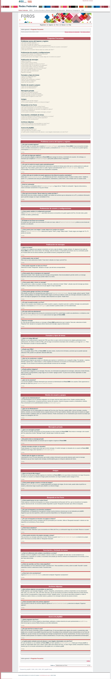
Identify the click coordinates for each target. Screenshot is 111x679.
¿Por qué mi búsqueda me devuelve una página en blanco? (37, 109)
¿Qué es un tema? (26, 61)
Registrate (43, 25)
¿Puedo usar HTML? (26, 78)
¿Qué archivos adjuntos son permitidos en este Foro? (35, 123)
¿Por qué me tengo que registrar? (30, 44)
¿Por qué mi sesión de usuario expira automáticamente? (36, 45)
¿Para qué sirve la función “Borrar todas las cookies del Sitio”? (37, 49)
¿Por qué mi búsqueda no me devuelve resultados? (35, 108)
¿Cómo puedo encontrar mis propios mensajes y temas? (36, 112)
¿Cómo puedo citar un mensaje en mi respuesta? (34, 65)
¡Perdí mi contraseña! (27, 48)
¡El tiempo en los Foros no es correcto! (31, 55)
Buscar (64, 25)
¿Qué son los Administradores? (29, 86)
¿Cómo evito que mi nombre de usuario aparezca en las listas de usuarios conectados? (44, 47)
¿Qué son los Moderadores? (28, 88)
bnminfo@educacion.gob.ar (44, 675)
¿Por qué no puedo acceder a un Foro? (31, 69)
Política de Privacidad (38, 315)
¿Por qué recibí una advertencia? (30, 71)
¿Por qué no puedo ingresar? (29, 42)
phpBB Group (83, 621)
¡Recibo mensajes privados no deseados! (32, 95)
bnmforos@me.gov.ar (35, 149)
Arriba (22, 152)
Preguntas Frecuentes (37, 29)
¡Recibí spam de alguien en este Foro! (31, 96)
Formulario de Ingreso (66, 148)
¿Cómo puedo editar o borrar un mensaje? (32, 66)
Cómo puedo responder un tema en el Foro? (33, 64)
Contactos (91, 0)
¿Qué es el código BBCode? (28, 76)
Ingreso (51, 25)
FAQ (70, 25)
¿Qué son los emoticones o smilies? (30, 79)
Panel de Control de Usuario (34, 177)
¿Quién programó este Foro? (29, 129)
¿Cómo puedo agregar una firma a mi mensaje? (34, 68)
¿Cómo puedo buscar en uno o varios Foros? (33, 106)
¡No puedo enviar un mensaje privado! (31, 93)
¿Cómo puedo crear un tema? (29, 62)
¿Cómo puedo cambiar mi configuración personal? (34, 54)
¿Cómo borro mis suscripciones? (30, 119)
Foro (57, 25)
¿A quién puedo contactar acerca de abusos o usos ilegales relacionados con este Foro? (44, 132)
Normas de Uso (27, 315)
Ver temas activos (85, 32)
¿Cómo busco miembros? (28, 110)
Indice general (25, 29)
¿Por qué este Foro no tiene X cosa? (31, 130)
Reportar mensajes (26, 72)
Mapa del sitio (85, 0)
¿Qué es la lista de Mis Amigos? (29, 100)
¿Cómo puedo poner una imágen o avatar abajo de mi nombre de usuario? (41, 56)
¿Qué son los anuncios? (27, 82)
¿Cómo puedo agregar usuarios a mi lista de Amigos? (35, 102)
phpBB (28, 669)
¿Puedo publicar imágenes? (28, 80)
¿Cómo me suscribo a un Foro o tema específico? (34, 117)
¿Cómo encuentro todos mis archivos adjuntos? (33, 125)
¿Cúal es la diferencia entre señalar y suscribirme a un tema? (37, 116)
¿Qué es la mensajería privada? (29, 92)
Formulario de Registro (52, 146)
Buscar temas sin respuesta (72, 32)
